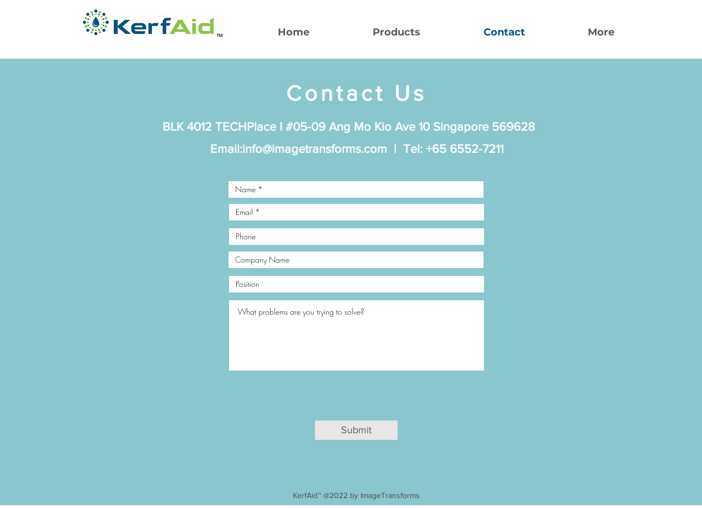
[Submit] (356, 430)
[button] (373, 32)
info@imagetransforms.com (314, 148)
